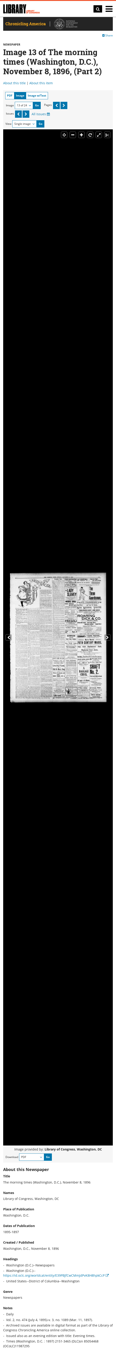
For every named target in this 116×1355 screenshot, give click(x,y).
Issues (10, 113)
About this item (41, 83)
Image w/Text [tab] (37, 95)
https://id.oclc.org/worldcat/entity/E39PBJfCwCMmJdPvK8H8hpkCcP (56, 1275)
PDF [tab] (10, 95)
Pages (48, 105)
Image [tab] (20, 95)
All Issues (41, 114)
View (8, 124)
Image (10, 105)
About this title (14, 83)
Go (37, 105)
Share (107, 35)
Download (11, 1157)
